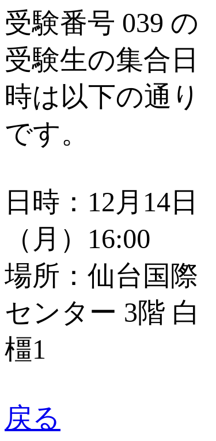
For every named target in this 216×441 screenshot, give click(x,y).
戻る (32, 417)
